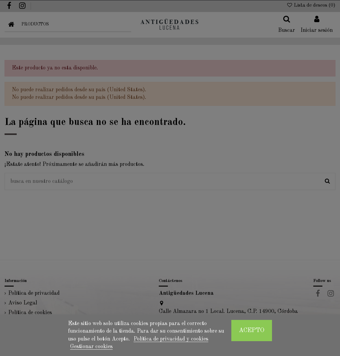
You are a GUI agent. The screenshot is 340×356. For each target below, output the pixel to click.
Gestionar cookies (91, 346)
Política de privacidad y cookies (171, 339)
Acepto (251, 330)
